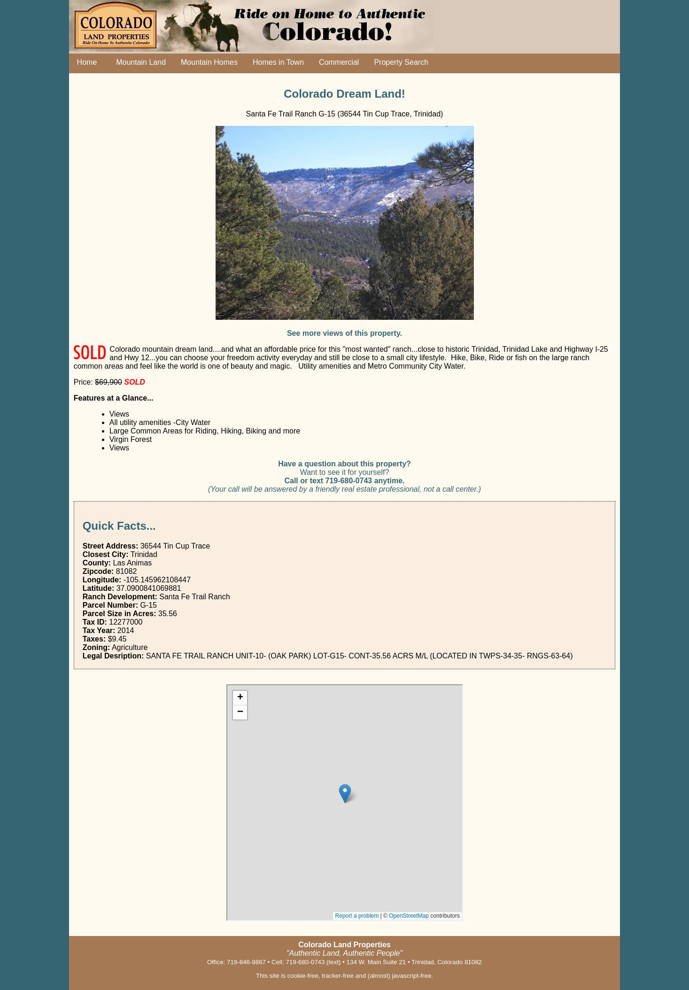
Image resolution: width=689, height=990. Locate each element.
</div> (344, 802)
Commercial (339, 62)
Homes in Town (278, 62)
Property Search (401, 62)
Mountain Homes (209, 62)
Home (85, 62)
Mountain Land (139, 62)
